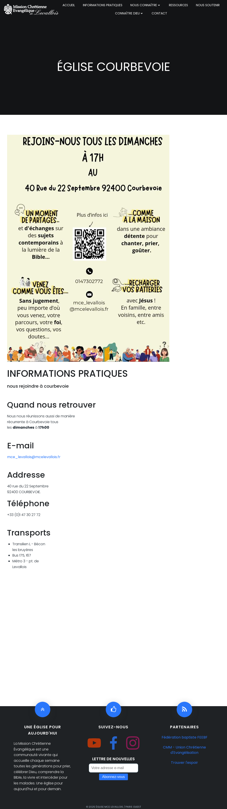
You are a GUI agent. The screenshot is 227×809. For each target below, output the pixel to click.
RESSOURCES (178, 5)
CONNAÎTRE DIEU (129, 13)
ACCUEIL (69, 5)
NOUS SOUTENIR (208, 5)
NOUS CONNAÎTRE (145, 5)
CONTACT (159, 13)
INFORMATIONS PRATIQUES (102, 5)
